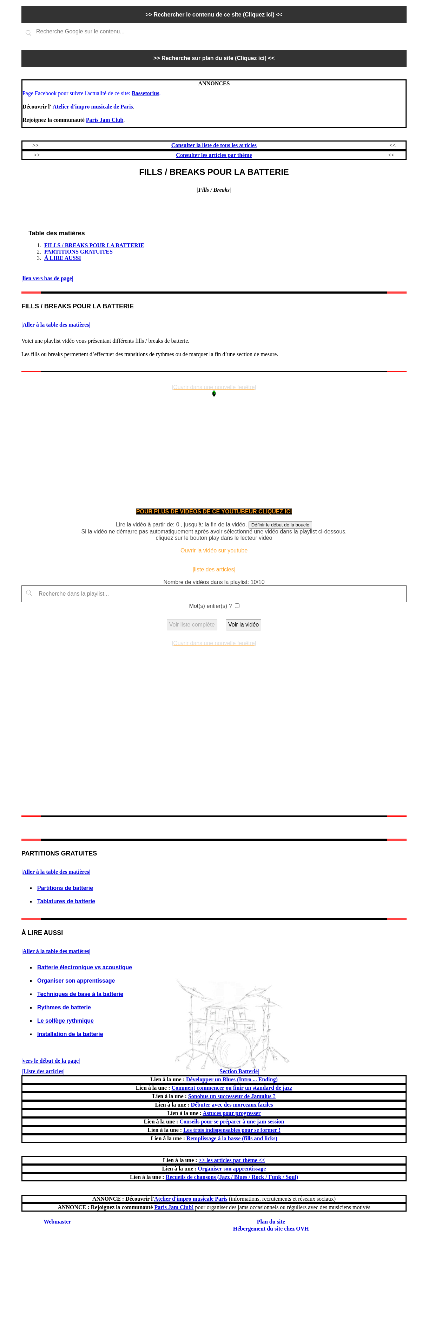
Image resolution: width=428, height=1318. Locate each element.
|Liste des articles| (43, 1071)
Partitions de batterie (65, 888)
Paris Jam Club (105, 120)
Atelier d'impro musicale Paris (191, 1199)
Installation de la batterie (70, 1034)
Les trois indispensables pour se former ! (231, 1130)
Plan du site (271, 1222)
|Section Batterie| (238, 1071)
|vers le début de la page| (50, 1061)
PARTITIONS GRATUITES (78, 252)
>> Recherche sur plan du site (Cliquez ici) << (214, 58)
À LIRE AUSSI (62, 258)
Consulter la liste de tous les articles (214, 145)
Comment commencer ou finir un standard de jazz (231, 1088)
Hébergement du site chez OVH (271, 1229)
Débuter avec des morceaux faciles (232, 1105)
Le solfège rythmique (65, 1021)
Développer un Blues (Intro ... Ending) (232, 1079)
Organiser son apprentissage (76, 981)
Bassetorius (145, 93)
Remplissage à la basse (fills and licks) (231, 1138)
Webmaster (57, 1222)
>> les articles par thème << (232, 1160)
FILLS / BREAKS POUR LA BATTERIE (94, 245)
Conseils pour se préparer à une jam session (231, 1121)
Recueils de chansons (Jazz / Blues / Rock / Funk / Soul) (232, 1177)
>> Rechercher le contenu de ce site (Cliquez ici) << (213, 15)
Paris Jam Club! (173, 1207)
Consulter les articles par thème (214, 155)
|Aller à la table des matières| (55, 325)
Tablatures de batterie (66, 901)
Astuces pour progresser (232, 1113)
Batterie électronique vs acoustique (84, 967)
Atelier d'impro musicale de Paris (93, 107)
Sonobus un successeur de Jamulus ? (232, 1096)
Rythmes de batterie (64, 1007)
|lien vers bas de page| (47, 278)
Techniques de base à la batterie (80, 994)
